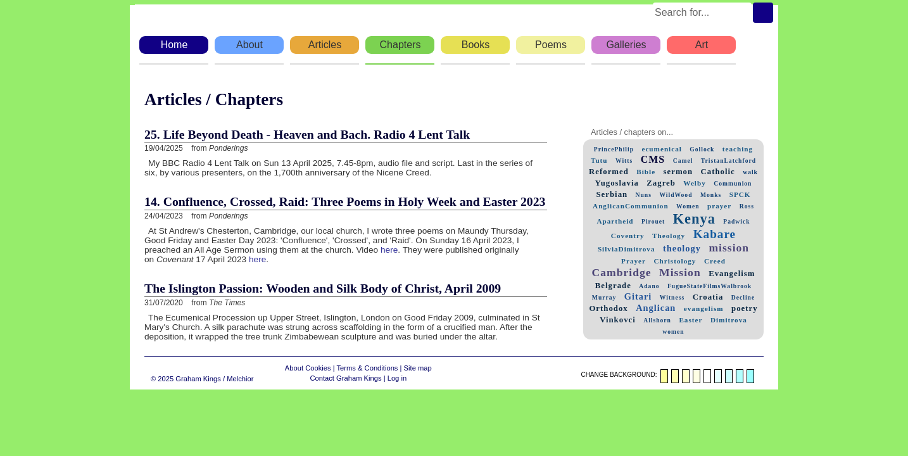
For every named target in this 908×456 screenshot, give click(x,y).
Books (475, 44)
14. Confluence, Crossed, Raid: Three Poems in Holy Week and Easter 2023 (344, 201)
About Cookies (308, 368)
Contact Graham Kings (345, 378)
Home (174, 44)
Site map (418, 368)
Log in (397, 378)
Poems (551, 44)
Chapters (400, 44)
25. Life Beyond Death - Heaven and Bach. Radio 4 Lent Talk (307, 134)
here (389, 250)
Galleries (626, 44)
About (249, 44)
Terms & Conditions (367, 368)
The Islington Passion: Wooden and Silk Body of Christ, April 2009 (322, 288)
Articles (324, 44)
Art (701, 44)
